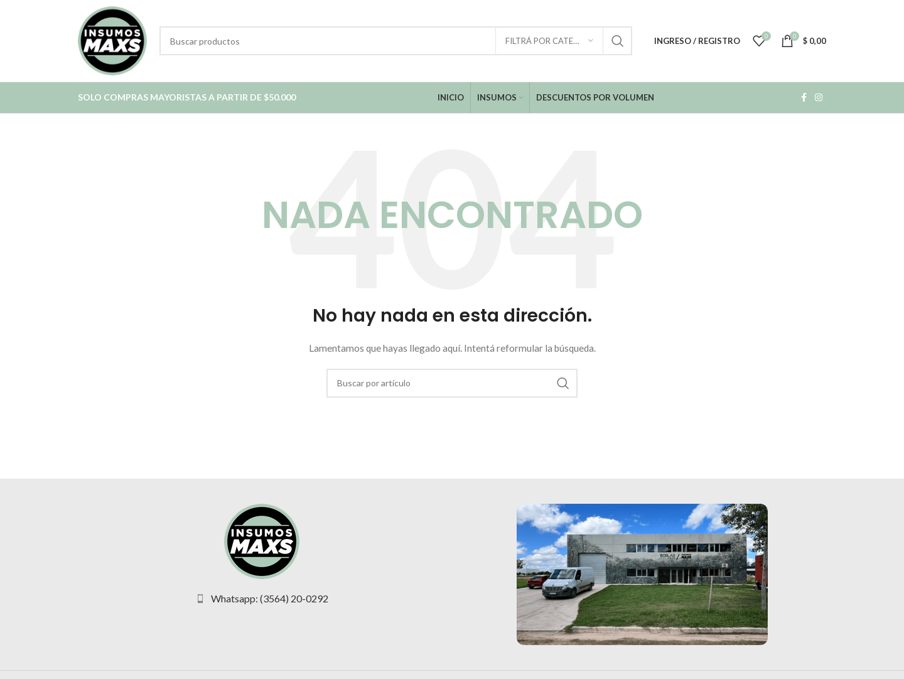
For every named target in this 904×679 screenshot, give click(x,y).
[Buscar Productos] (395, 40)
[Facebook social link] (803, 97)
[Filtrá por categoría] (549, 41)
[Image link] (261, 540)
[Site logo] (112, 40)
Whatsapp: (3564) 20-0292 (269, 598)
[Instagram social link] (818, 97)
